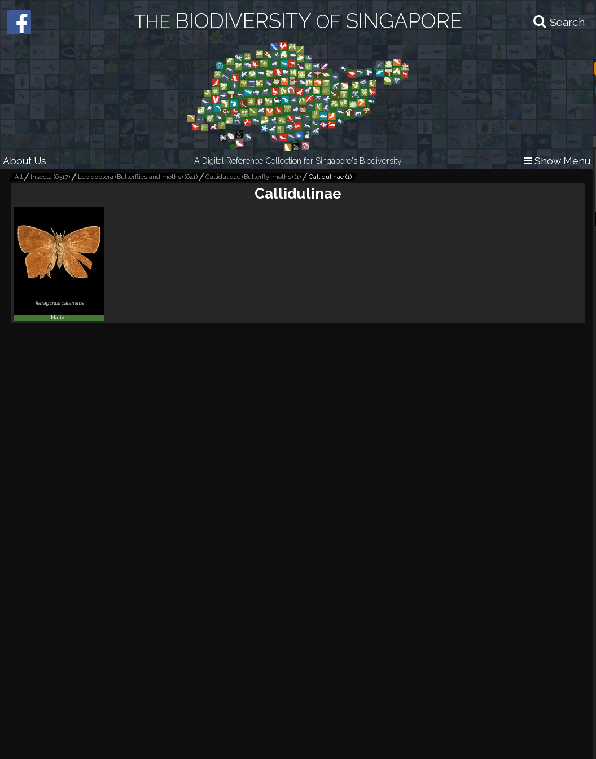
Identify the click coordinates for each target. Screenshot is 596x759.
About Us (24, 160)
